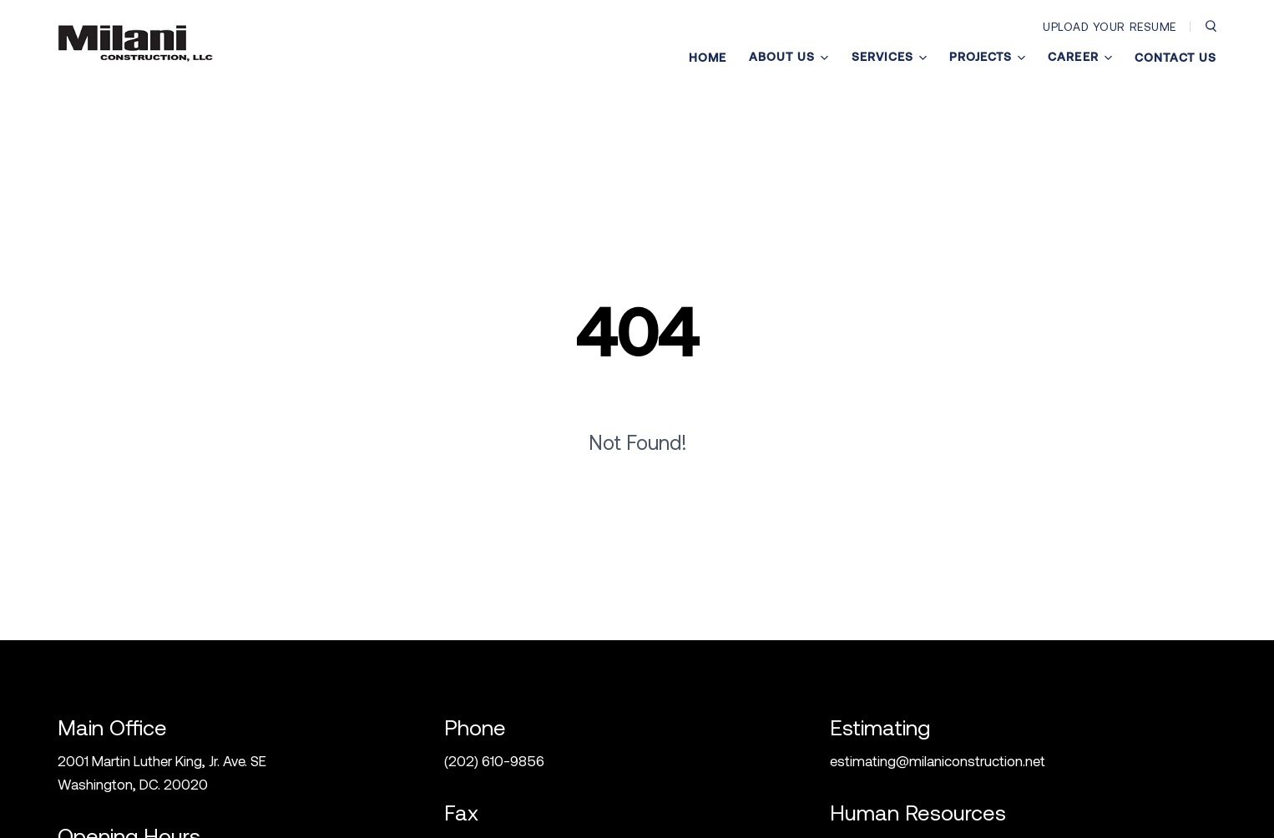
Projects (987, 56)
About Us (788, 56)
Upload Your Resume (1109, 26)
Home (707, 57)
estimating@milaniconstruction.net (937, 760)
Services (889, 56)
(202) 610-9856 (494, 760)
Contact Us (1175, 57)
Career (1079, 56)
